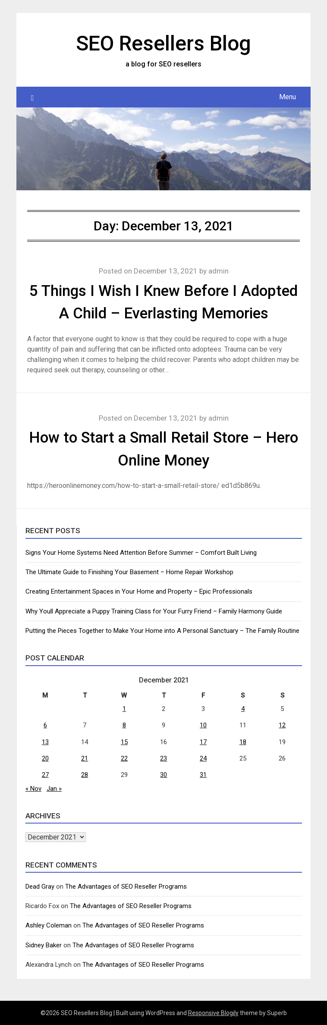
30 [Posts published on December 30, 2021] (163, 775)
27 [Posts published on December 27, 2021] (45, 775)
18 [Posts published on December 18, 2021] (242, 742)
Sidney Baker (43, 945)
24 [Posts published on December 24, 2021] (203, 758)
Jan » (54, 788)
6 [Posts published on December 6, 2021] (45, 725)
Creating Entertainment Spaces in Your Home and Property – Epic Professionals (138, 591)
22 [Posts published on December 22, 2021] (124, 758)
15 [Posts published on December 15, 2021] (124, 742)
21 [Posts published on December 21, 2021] (84, 758)
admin (218, 271)
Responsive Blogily (213, 1012)
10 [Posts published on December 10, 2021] (203, 725)
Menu (287, 97)
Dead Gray (39, 886)
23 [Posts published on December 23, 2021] (163, 758)
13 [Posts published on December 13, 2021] (45, 742)
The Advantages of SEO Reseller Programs (126, 886)
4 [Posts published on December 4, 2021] (243, 709)
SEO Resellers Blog (163, 43)
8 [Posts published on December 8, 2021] (124, 725)
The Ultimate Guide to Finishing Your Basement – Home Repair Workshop (129, 572)
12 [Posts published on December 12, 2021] (282, 725)
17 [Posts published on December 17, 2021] (203, 742)
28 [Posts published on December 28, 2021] (84, 775)
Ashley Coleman (48, 925)
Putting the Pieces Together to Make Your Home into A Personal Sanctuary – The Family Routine (162, 631)
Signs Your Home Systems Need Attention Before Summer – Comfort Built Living (141, 553)
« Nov (33, 788)
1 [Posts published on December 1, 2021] (124, 709)
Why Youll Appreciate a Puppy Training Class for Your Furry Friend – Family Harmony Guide (153, 611)
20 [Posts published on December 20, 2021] (45, 758)
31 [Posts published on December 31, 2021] (203, 775)
